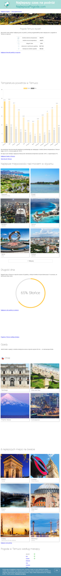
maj (27, 563)
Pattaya (33, 254)
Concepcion (35, 420)
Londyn (34, 479)
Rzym (3, 509)
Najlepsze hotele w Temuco (8, 156)
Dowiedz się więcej (20, 574)
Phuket (33, 194)
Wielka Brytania (35, 481)
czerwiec (28, 565)
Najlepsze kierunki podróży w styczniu (10, 52)
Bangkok (4, 224)
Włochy (3, 510)
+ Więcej (30, 261)
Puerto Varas (6, 420)
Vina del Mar (35, 390)
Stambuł (34, 509)
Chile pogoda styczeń (16, 11)
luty (27, 556)
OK (57, 570)
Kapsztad (4, 194)
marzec (27, 558)
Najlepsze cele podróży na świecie (10, 310)
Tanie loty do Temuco (6, 159)
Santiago (4, 390)
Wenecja (34, 539)
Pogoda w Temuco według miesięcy (10, 337)
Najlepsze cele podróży (6, 543)
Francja (3, 481)
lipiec (27, 567)
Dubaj (3, 539)
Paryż (3, 479)
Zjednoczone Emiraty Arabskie (8, 540)
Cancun (33, 224)
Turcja (32, 510)
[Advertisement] (30, 65)
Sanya (3, 254)
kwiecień (28, 560)
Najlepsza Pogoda (5, 11)
